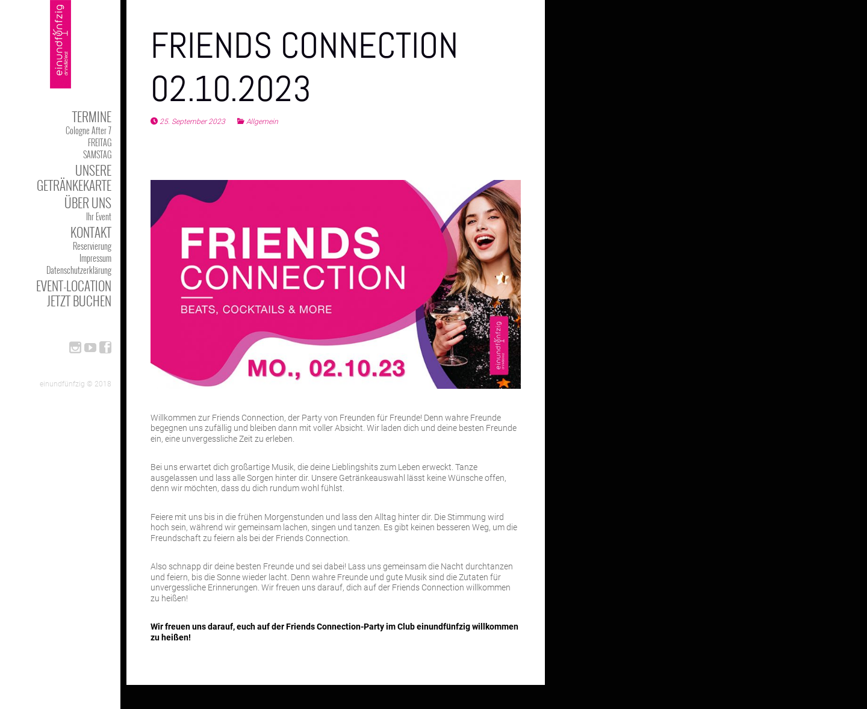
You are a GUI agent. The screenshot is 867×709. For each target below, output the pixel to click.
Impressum (95, 258)
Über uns (87, 202)
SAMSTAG (97, 154)
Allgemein (262, 121)
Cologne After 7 (88, 130)
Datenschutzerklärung (78, 270)
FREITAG (99, 142)
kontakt (90, 232)
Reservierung (92, 246)
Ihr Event (98, 216)
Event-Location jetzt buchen (73, 293)
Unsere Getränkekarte (74, 177)
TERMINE (91, 116)
